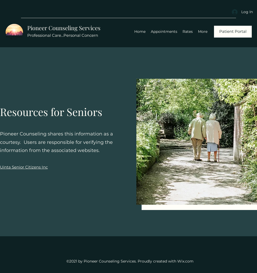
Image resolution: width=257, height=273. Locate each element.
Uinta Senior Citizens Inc (24, 167)
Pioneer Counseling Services (63, 28)
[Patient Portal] (233, 32)
